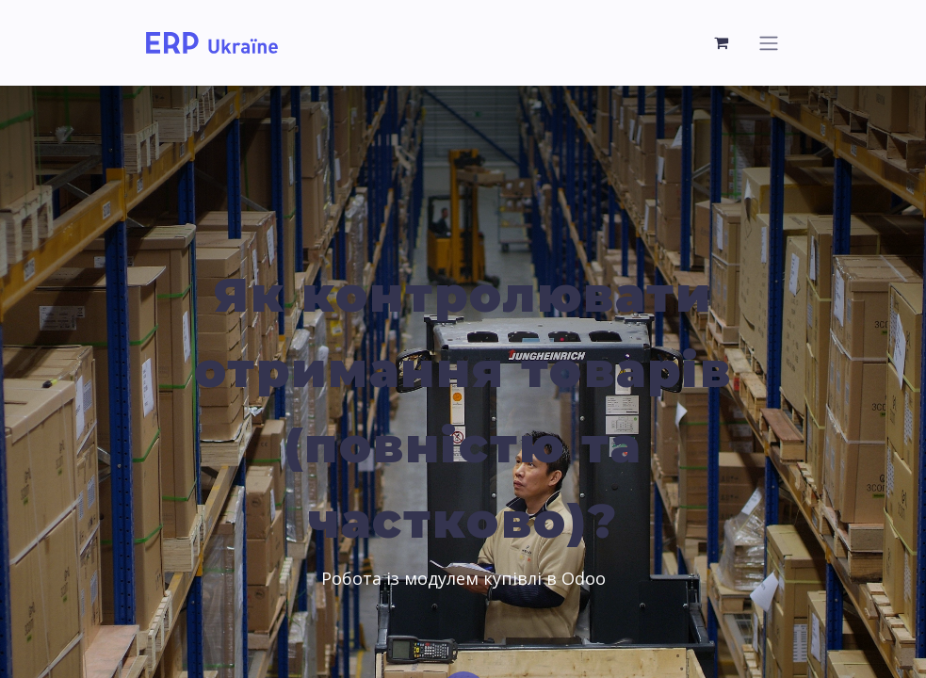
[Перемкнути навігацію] (768, 43)
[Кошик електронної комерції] (722, 42)
